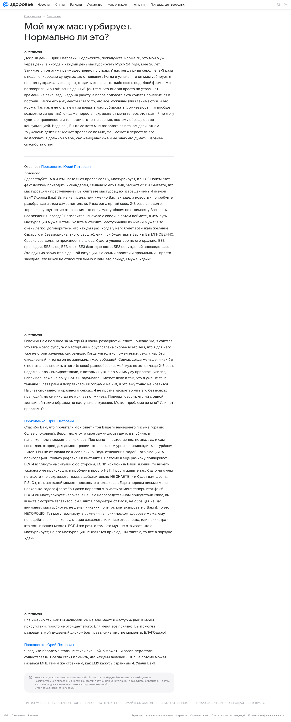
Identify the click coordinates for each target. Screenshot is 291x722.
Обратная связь (199, 715)
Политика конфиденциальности (266, 715)
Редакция (137, 715)
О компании (18, 715)
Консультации (32, 16)
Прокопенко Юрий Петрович (66, 167)
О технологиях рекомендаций (228, 715)
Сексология (54, 16)
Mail (6, 715)
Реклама (33, 715)
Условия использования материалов (166, 715)
